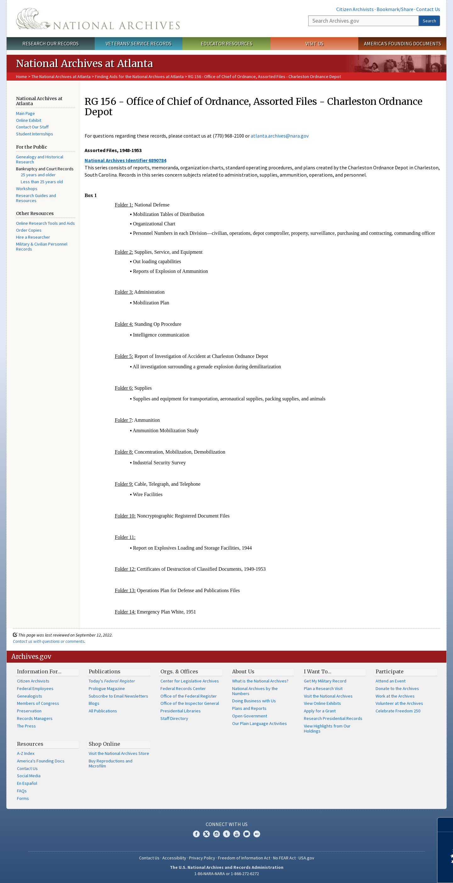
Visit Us (314, 43)
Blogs (94, 703)
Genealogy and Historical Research (39, 159)
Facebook (196, 834)
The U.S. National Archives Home (98, 18)
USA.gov (306, 858)
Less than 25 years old (42, 181)
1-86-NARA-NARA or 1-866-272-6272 (226, 873)
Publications (104, 671)
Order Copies (29, 230)
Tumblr (226, 834)
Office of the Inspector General (189, 703)
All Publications (103, 711)
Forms (23, 798)
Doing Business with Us (254, 701)
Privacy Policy (202, 858)
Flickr (256, 834)
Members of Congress (38, 703)
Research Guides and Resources (36, 198)
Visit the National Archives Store (119, 753)
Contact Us (428, 9)
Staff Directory (174, 718)
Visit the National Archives (328, 696)
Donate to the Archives (397, 688)
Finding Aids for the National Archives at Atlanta (139, 76)
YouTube (236, 834)
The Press (26, 726)
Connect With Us (227, 824)
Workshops (26, 188)
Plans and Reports (249, 708)
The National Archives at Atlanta (61, 76)
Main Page (25, 113)
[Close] (446, 825)
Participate (390, 671)
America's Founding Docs (40, 761)
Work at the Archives (395, 696)
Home (21, 76)
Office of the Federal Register (188, 696)
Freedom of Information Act (244, 858)
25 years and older (38, 175)
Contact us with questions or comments (48, 641)
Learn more (397, 872)
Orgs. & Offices (179, 671)
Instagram (216, 834)
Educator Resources (226, 43)
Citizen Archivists (355, 9)
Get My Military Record (325, 681)
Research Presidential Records (333, 718)
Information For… (39, 671)
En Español (27, 783)
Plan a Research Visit (323, 688)
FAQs (22, 791)
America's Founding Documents (402, 43)
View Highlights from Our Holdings (327, 728)
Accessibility (174, 858)
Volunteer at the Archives (399, 703)
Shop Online (104, 744)
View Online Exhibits (322, 703)
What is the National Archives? (260, 681)
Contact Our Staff (32, 127)
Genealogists (29, 696)
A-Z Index (25, 753)
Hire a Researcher (33, 237)
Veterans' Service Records (138, 43)
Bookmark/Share (395, 9)
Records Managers (35, 718)
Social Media (29, 775)
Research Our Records (50, 43)
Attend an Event (390, 681)
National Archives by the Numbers (255, 691)
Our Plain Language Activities (259, 723)
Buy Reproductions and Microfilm (110, 763)
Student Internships (34, 134)
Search (429, 21)
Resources (30, 744)
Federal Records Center (183, 688)
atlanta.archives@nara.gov (280, 136)
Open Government (249, 716)
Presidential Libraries (180, 711)
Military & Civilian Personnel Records (41, 246)
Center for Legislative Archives (189, 681)
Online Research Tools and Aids (45, 223)
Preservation (29, 711)
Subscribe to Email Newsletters (118, 696)
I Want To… (317, 671)
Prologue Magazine (107, 688)
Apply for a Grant (320, 711)
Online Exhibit (28, 120)
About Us (243, 671)
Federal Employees (35, 688)
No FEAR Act (284, 858)
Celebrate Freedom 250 (398, 711)
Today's (112, 681)
